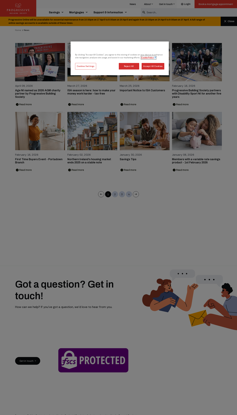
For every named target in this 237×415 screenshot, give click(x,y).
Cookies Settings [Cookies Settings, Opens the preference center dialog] (85, 66)
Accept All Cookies (153, 66)
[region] (120, 58)
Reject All (129, 66)
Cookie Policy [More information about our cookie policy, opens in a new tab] (147, 57)
